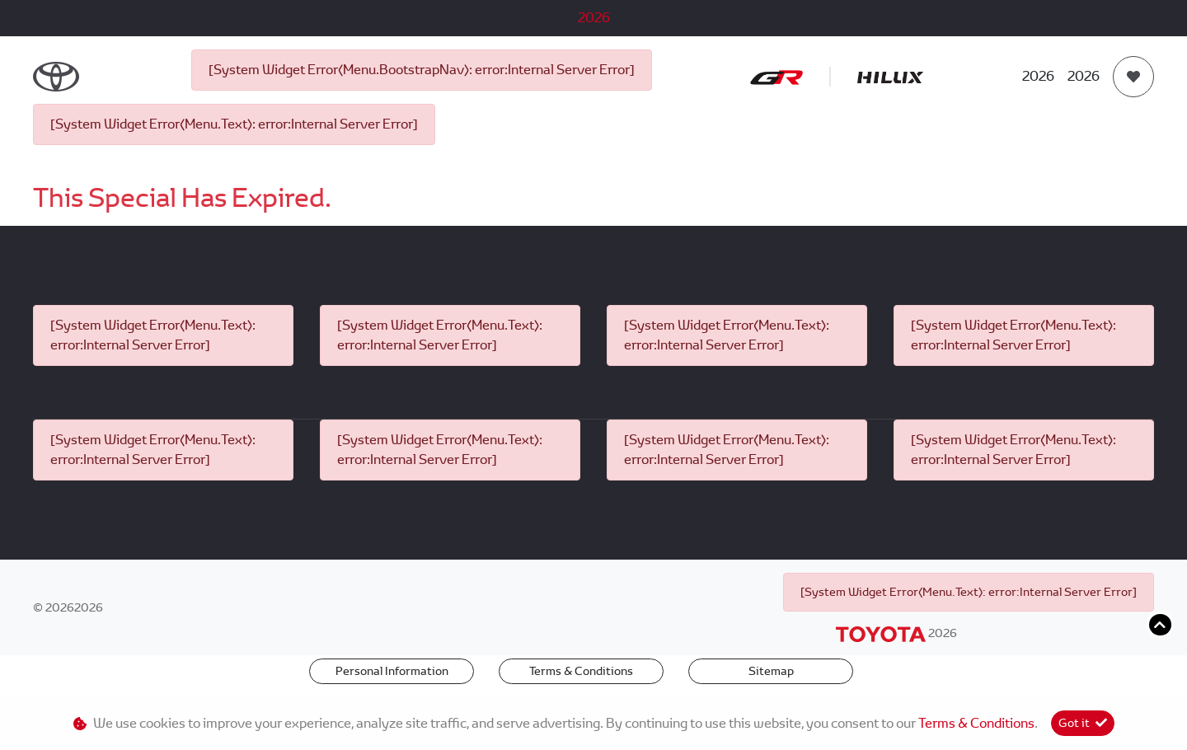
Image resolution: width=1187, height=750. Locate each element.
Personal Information (391, 670)
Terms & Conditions (581, 670)
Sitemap (771, 670)
